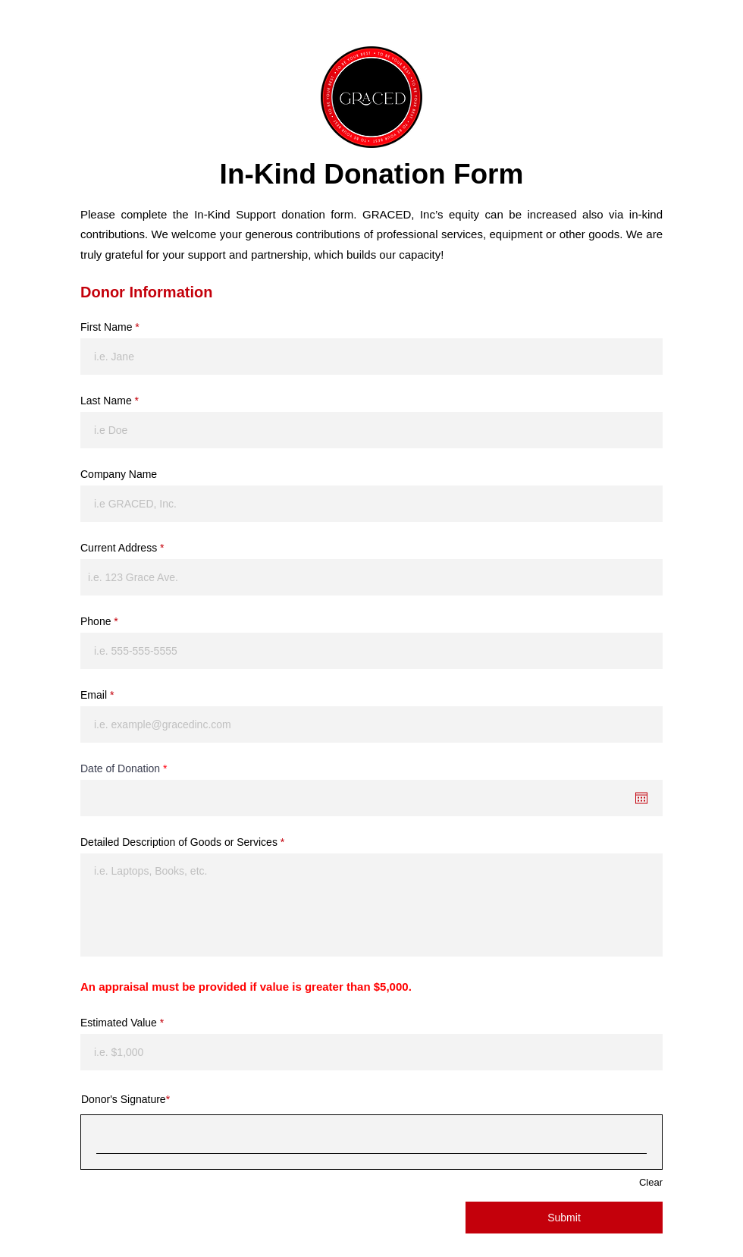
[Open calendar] (641, 798)
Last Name (106, 400)
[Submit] (564, 1217)
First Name (106, 327)
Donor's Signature (123, 1099)
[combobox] (371, 577)
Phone (95, 621)
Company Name (118, 474)
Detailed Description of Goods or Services (178, 842)
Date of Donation (126, 768)
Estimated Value (118, 1022)
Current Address (118, 547)
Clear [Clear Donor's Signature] (651, 1182)
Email (93, 695)
